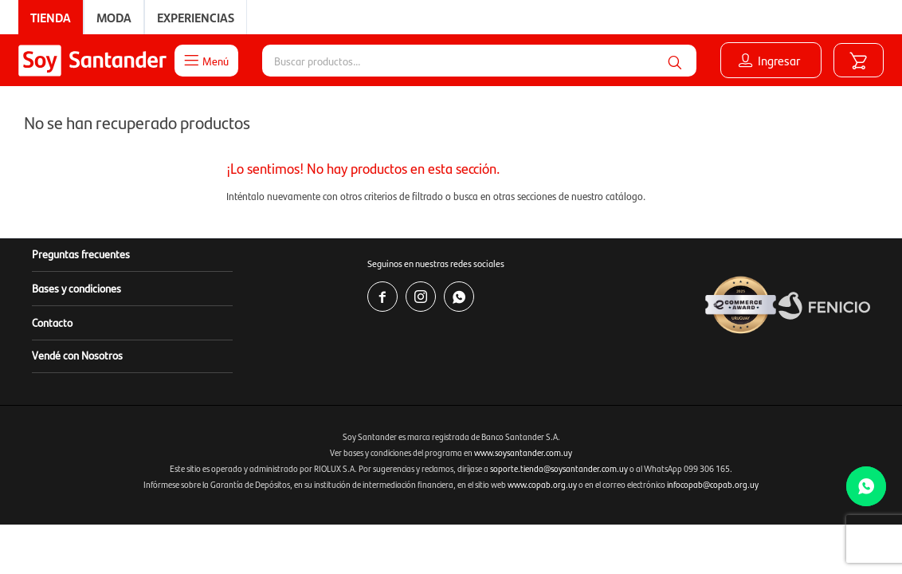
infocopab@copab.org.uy (713, 484)
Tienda (50, 17)
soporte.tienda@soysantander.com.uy (559, 468)
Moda (113, 17)
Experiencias (195, 17)
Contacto (52, 322)
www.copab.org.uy (542, 484)
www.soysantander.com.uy (523, 452)
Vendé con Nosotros (77, 355)
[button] (674, 61)
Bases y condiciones (76, 288)
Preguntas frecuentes (81, 253)
